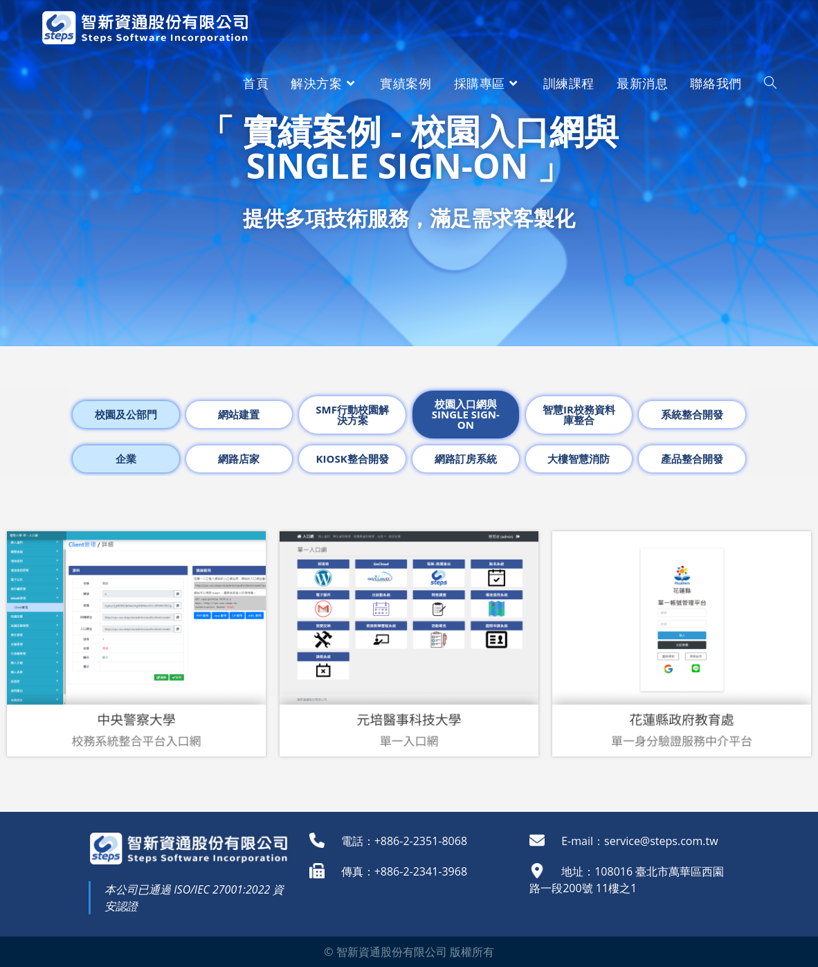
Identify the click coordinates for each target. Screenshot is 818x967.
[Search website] (770, 83)
